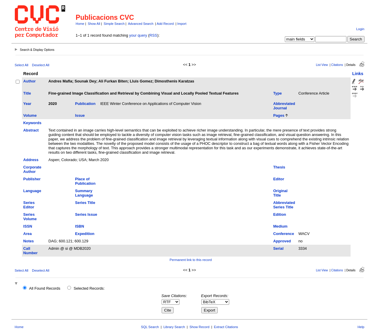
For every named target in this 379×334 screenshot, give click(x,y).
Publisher (32, 179)
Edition (279, 214)
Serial (278, 248)
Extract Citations (226, 327)
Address (30, 160)
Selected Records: (89, 288)
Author (29, 81)
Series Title (85, 202)
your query (138, 35)
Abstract (31, 130)
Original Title (280, 193)
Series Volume (30, 216)
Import (182, 23)
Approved (282, 241)
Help (360, 327)
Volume (30, 115)
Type (277, 93)
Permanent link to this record (191, 260)
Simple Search (114, 23)
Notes (28, 241)
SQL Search (150, 327)
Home (80, 23)
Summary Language (84, 193)
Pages (279, 115)
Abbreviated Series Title (284, 204)
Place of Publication (85, 181)
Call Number (30, 250)
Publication (85, 103)
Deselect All (40, 65)
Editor (278, 179)
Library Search (174, 327)
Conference (283, 233)
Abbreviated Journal (284, 105)
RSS (153, 35)
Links (357, 73)
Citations (337, 65)
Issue (80, 115)
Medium (280, 226)
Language (32, 191)
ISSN (27, 226)
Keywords (32, 123)
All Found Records (44, 288)
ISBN (79, 226)
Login (360, 29)
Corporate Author (32, 169)
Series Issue (86, 214)
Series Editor (29, 204)
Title (27, 93)
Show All (94, 23)
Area (27, 233)
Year (27, 103)
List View (322, 65)
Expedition (84, 233)
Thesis (279, 167)
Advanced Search (140, 23)
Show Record (199, 327)
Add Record (165, 23)
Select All (21, 65)
